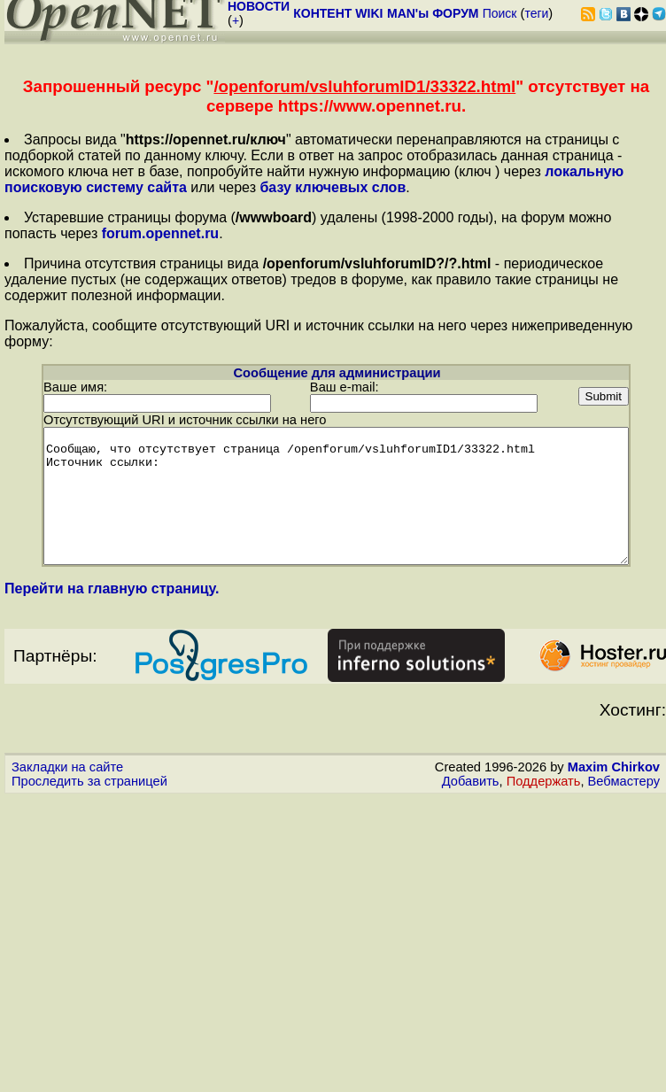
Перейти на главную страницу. (112, 600)
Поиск (500, 13)
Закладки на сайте (67, 779)
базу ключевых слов (332, 187)
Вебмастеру (624, 793)
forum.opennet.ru (160, 233)
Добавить (471, 793)
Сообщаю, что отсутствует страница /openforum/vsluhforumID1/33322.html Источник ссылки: (336, 495)
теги (536, 13)
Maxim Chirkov (614, 779)
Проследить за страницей (89, 793)
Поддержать (544, 793)
